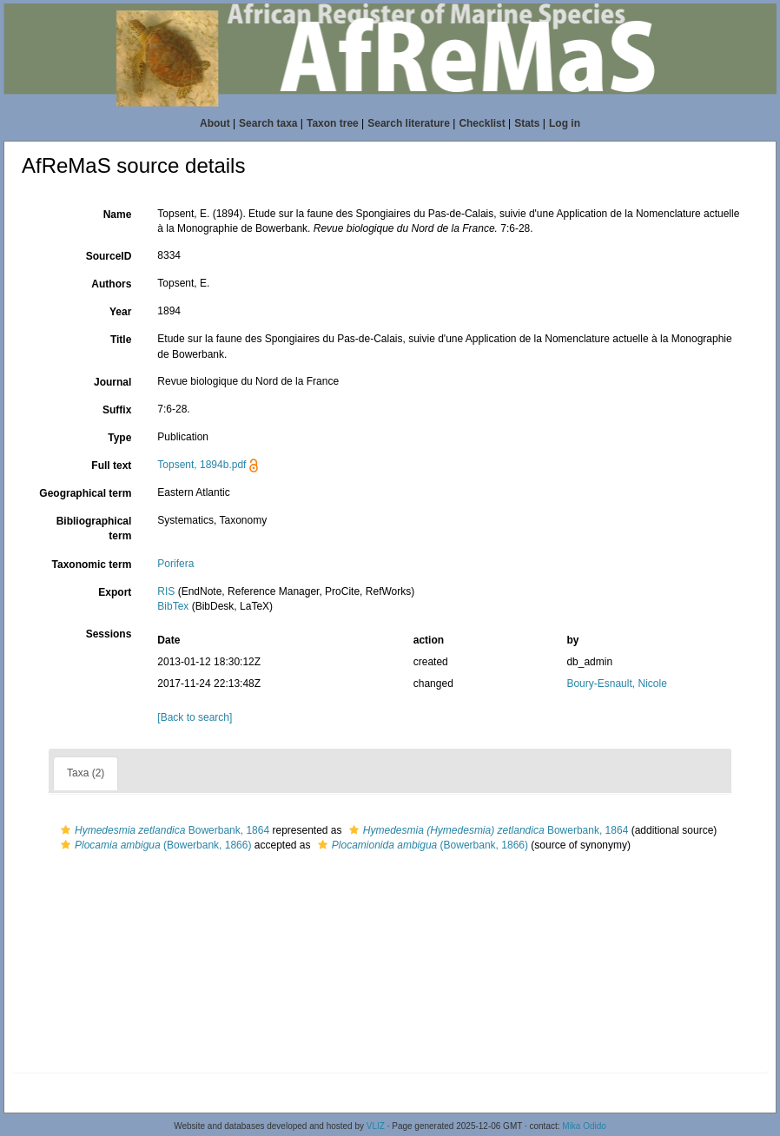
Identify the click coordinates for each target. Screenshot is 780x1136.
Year (120, 312)
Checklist (482, 123)
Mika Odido (584, 1126)
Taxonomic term (92, 564)
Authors (111, 284)
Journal (112, 382)
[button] (65, 830)
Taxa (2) (85, 773)
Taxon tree (333, 123)
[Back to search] (194, 717)
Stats (526, 123)
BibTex (172, 606)
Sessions (109, 634)
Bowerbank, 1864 (162, 830)
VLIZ (376, 1126)
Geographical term (85, 493)
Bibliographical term (94, 528)
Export (114, 592)
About (215, 123)
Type (119, 438)
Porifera (175, 564)
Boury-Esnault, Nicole (616, 683)
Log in (564, 123)
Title (120, 340)
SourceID (109, 256)
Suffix (116, 410)
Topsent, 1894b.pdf (201, 465)
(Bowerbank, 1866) (153, 845)
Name (117, 214)
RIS (166, 591)
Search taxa (268, 123)
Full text (111, 465)
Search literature (408, 123)
